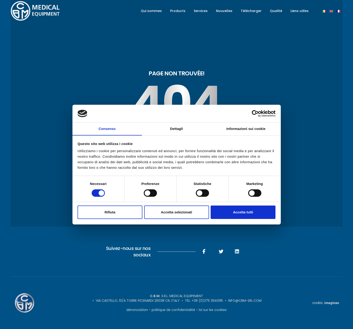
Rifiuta (110, 212)
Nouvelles (224, 11)
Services (201, 11)
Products (177, 11)
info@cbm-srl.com (245, 300)
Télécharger (251, 11)
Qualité (276, 11)
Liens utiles (300, 11)
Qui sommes (151, 11)
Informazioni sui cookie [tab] (246, 129)
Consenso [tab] (107, 129)
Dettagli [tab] (176, 129)
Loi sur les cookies (213, 309)
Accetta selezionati (176, 212)
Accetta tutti (243, 212)
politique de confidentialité (173, 309)
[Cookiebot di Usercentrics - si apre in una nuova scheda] (255, 113)
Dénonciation (137, 309)
